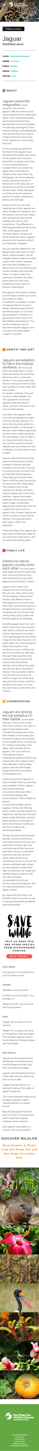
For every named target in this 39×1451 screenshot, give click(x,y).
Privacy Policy (19, 1439)
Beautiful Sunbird (19, 1356)
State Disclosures (19, 1443)
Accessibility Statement (19, 1445)
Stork (19, 1298)
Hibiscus (19, 1240)
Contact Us (19, 1437)
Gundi (19, 1211)
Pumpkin (19, 1385)
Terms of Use (20, 1441)
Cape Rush (19, 1269)
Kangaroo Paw (19, 1327)
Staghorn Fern (19, 1182)
